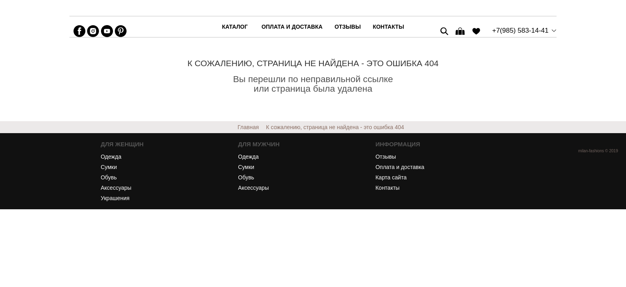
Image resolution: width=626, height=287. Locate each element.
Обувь (109, 177)
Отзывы (348, 27)
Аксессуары (116, 188)
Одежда (111, 156)
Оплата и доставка (292, 27)
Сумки (109, 167)
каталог (235, 27)
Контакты (388, 27)
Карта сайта (390, 177)
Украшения (115, 198)
